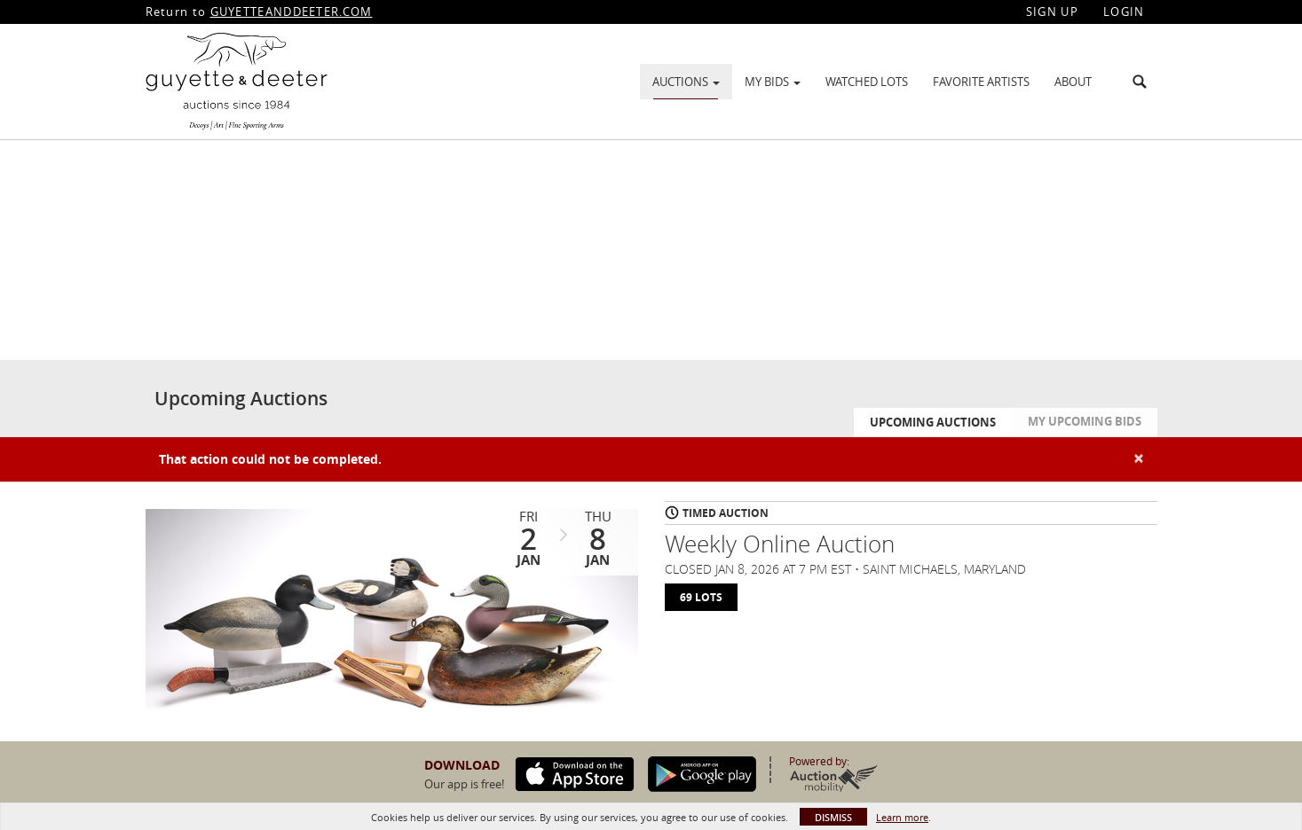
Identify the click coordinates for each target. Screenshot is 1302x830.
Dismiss (833, 817)
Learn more (902, 817)
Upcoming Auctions (933, 422)
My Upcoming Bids (1084, 421)
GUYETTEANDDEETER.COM (291, 12)
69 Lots (701, 597)
